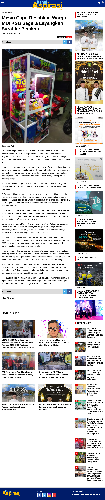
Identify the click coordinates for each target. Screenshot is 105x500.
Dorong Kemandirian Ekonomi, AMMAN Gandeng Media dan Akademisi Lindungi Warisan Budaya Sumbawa (94, 473)
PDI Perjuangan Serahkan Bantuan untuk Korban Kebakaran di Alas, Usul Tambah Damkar (18, 374)
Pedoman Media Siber (90, 494)
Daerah (10, 12)
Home (4, 12)
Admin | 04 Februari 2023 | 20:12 (11, 33)
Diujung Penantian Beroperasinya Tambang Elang (95, 345)
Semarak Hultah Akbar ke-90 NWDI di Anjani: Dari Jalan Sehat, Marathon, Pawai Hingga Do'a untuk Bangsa (95, 407)
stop (69, 37)
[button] (103, 1)
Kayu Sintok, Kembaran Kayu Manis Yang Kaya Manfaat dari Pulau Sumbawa (95, 333)
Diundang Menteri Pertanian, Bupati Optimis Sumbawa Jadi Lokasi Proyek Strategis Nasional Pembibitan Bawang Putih (95, 426)
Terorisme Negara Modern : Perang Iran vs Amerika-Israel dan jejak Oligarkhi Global (54, 342)
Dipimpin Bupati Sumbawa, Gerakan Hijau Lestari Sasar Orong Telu (94, 457)
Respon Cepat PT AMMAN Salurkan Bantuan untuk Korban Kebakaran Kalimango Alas (53, 374)
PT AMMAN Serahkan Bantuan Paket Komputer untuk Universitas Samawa (94, 390)
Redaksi (75, 494)
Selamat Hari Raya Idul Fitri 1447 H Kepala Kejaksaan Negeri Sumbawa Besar (18, 407)
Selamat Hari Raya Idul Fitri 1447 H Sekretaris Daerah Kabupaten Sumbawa (54, 407)
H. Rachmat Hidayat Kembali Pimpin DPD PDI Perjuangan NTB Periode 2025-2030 (95, 443)
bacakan (61, 37)
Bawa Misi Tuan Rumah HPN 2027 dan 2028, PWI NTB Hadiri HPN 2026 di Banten (95, 361)
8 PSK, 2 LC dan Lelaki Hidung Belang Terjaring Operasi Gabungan (94, 375)
